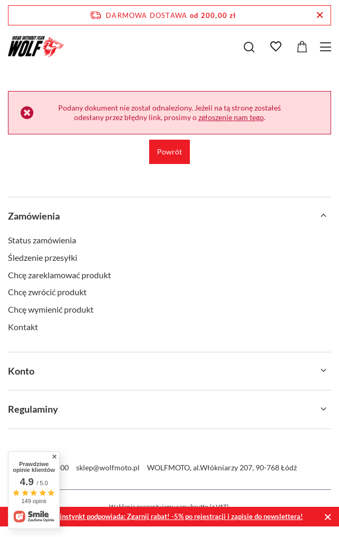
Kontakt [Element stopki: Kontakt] (23, 327)
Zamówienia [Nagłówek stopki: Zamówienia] (34, 216)
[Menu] (327, 47)
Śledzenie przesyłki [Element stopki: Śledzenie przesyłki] (42, 257)
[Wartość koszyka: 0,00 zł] (302, 46)
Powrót (169, 151)
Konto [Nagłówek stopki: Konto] (21, 371)
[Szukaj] (249, 47)
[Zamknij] (328, 517)
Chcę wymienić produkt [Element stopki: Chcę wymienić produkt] (51, 309)
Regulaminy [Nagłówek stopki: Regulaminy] (33, 409)
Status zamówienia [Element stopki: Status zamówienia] (42, 240)
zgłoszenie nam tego (231, 117)
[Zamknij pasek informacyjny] (320, 15)
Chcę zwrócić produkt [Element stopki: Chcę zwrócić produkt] (47, 292)
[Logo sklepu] (36, 46)
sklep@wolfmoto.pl (108, 467)
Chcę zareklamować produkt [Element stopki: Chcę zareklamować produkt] (59, 275)
